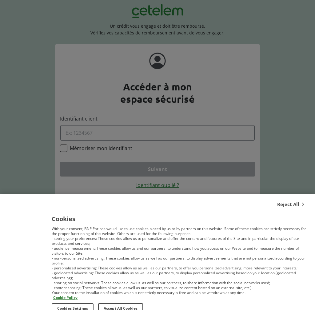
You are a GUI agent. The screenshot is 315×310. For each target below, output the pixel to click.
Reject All (288, 208)
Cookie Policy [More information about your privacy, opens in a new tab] (65, 301)
